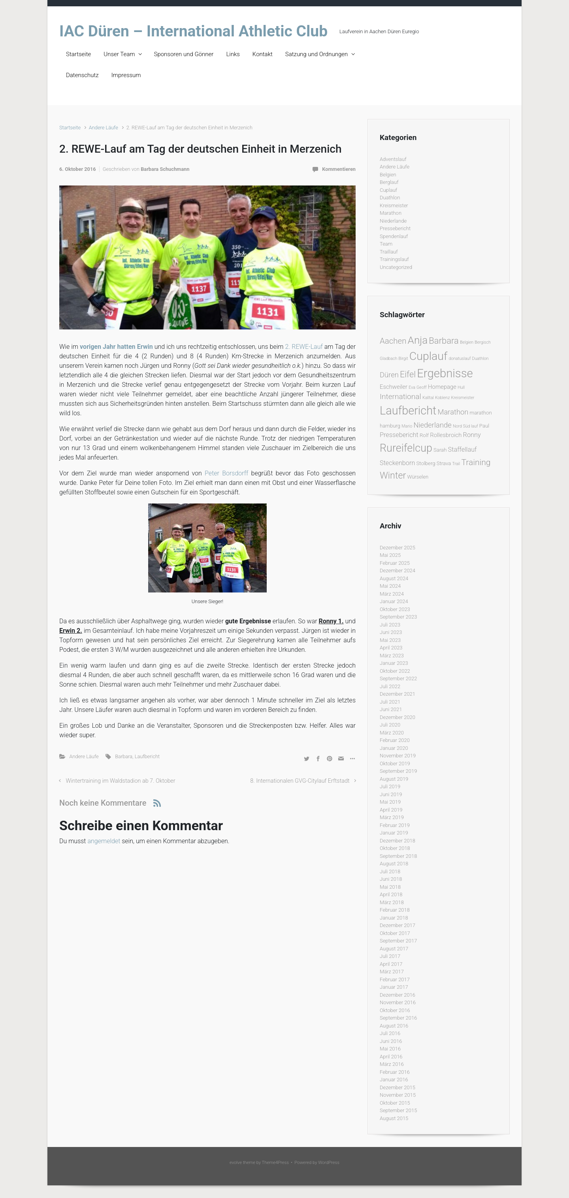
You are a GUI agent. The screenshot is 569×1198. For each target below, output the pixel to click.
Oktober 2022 (395, 671)
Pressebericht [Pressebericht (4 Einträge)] (399, 435)
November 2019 (398, 756)
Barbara (123, 756)
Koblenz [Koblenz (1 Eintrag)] (442, 397)
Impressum (126, 75)
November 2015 (398, 1095)
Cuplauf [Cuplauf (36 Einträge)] (428, 356)
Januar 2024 (394, 601)
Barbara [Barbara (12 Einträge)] (443, 341)
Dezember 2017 (397, 925)
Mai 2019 (390, 802)
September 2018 (398, 856)
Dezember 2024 (397, 570)
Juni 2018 (391, 879)
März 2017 (392, 972)
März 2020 (392, 733)
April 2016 (391, 1057)
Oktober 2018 (395, 848)
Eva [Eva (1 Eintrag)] (412, 387)
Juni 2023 (391, 632)
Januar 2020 (394, 748)
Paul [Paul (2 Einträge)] (484, 426)
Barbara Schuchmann (165, 169)
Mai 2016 (390, 1049)
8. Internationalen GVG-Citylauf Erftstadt (299, 781)
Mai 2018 (390, 887)
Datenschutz (82, 75)
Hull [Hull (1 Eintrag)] (461, 387)
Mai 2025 (390, 555)
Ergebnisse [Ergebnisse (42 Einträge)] (445, 373)
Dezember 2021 (397, 694)
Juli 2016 (390, 1033)
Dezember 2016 (397, 995)
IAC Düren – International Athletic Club (193, 31)
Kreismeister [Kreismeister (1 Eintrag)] (463, 397)
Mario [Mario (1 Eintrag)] (406, 426)
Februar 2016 (395, 1072)
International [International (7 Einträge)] (400, 396)
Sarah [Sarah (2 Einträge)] (440, 450)
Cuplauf (388, 190)
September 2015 (398, 1110)
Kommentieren (339, 169)
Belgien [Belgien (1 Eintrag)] (466, 342)
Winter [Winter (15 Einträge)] (393, 475)
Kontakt (262, 54)
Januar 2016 (394, 1080)
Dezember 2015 (397, 1087)
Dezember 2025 (397, 548)
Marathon (390, 213)
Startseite (78, 54)
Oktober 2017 (395, 933)
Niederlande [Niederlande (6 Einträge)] (432, 425)
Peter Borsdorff (226, 473)
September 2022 (398, 678)
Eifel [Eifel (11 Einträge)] (408, 374)
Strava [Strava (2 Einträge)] (444, 463)
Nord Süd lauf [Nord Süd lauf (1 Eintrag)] (465, 426)
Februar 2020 (395, 740)
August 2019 (394, 779)
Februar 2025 (395, 563)
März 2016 (392, 1064)
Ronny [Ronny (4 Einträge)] (472, 435)
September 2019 (398, 771)
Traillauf (389, 252)
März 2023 (392, 656)
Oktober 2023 (395, 609)
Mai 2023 (390, 640)
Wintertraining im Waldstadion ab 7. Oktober (120, 781)
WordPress (328, 1162)
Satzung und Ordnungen (316, 54)
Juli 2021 (390, 702)
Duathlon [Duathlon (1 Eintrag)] (480, 358)
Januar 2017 (394, 987)
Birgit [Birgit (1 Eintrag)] (403, 358)
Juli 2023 (390, 625)
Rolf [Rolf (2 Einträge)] (424, 435)
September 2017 (398, 941)
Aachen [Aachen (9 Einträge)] (393, 341)
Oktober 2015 (395, 1103)
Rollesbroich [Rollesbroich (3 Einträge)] (446, 435)
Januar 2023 (394, 663)
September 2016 (398, 1018)
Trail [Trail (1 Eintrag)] (456, 463)
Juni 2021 (391, 709)
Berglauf (389, 182)
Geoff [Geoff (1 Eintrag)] (421, 387)
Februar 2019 (395, 825)
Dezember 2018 (397, 841)
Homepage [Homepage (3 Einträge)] (442, 386)
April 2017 (391, 964)
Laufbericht (147, 756)
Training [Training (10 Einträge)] (475, 462)
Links (232, 54)
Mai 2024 (390, 586)
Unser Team (119, 54)
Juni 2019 (391, 794)
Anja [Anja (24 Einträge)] (418, 340)
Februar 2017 (395, 979)
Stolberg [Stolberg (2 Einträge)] (425, 463)
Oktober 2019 (395, 763)
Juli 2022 (390, 686)
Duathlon (390, 198)
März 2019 (392, 817)
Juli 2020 (390, 725)
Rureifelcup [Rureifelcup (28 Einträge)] (406, 448)
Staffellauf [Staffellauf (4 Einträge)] (462, 449)
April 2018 (391, 894)
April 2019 (391, 810)
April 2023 (391, 648)
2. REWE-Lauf (304, 346)
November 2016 (398, 1002)
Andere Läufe (103, 128)
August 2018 (394, 864)
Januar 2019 (394, 833)
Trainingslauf (394, 259)
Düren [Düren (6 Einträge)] (389, 375)
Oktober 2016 (395, 1010)
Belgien (388, 175)
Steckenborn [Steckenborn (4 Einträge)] (397, 463)
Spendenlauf (394, 236)
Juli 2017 (390, 956)
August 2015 (394, 1118)
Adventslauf (393, 159)
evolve (236, 1162)
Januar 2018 (394, 918)
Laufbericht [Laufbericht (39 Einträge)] (408, 410)
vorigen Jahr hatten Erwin (116, 346)
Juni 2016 (391, 1041)
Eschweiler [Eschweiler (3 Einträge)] (393, 386)
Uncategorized (396, 267)
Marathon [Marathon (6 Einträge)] (453, 412)
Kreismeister (394, 205)
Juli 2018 (390, 871)
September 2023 (398, 617)
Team (386, 244)
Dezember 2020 (397, 717)
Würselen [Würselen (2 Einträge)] (417, 477)
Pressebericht (395, 228)
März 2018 (392, 902)
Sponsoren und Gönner (184, 54)
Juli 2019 (390, 786)
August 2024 (394, 578)
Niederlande (393, 221)
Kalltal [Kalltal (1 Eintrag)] (428, 397)
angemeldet (103, 841)
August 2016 (394, 1026)
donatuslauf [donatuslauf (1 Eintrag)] (460, 358)
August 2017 (394, 949)
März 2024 (392, 594)
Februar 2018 (395, 910)
